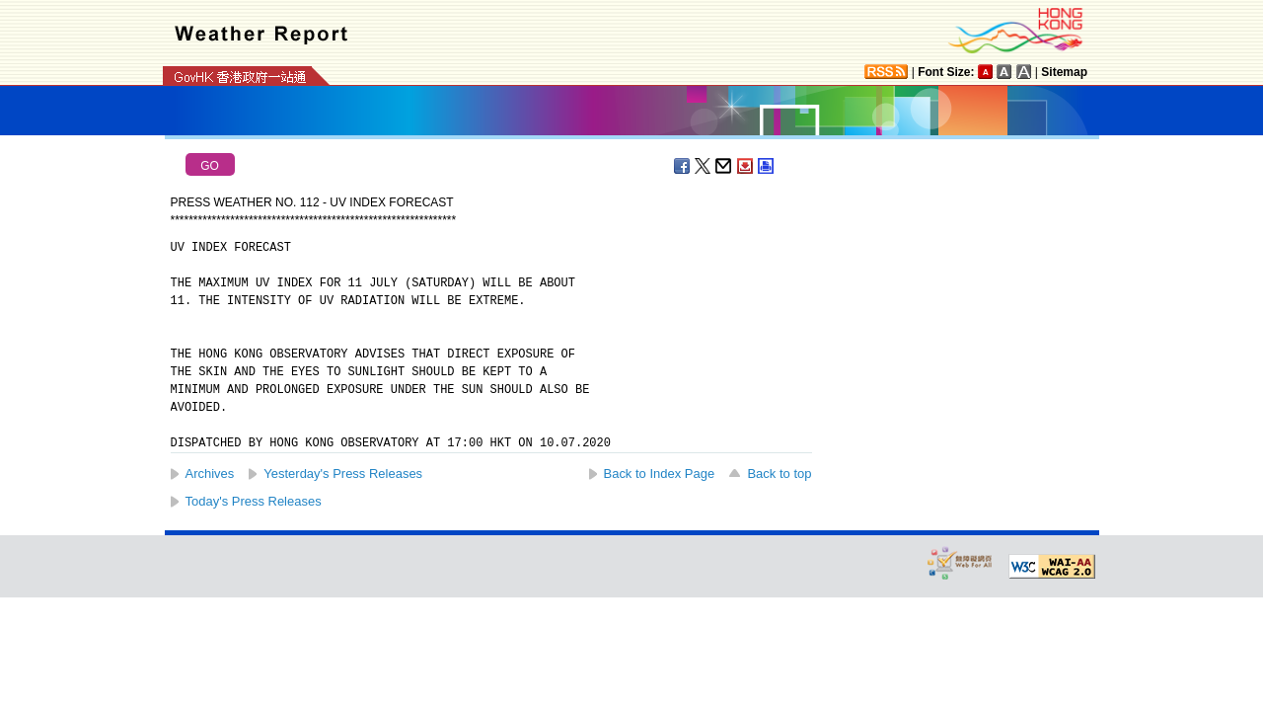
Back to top (779, 473)
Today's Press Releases (254, 501)
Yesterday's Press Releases (342, 473)
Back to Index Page (659, 473)
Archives (210, 473)
